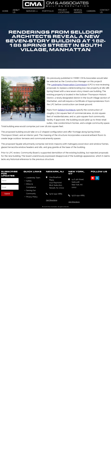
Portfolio (48, 11)
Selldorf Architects (21, 149)
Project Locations (63, 11)
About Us (16, 11)
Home (5, 11)
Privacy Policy (31, 229)
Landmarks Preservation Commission (32, 130)
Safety (29, 213)
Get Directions (51, 233)
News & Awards (78, 11)
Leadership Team (33, 210)
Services (30, 11)
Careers (91, 11)
